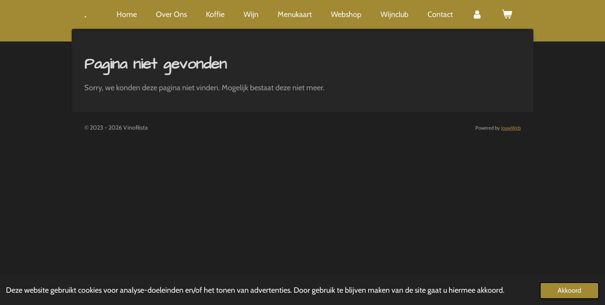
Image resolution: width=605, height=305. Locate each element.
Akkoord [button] (569, 290)
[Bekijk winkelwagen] (507, 14)
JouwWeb (511, 128)
